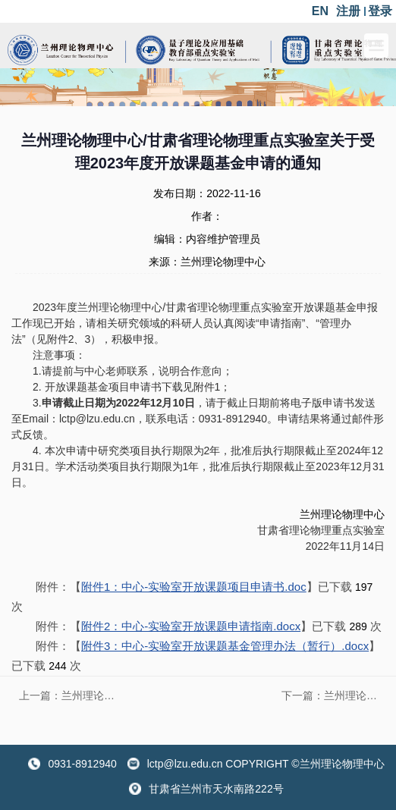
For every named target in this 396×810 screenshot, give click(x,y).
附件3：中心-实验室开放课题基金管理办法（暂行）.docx (225, 645)
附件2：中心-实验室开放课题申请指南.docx (190, 626)
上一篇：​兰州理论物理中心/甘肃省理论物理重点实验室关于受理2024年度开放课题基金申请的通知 (70, 695)
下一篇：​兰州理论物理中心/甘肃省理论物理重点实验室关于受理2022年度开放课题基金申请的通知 (333, 695)
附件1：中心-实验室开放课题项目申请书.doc (193, 586)
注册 (348, 11)
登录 (380, 11)
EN (320, 11)
